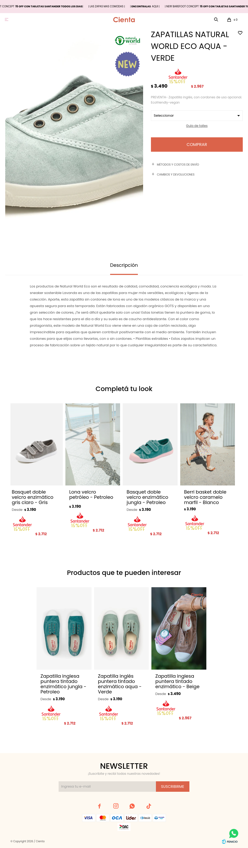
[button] (228, 473)
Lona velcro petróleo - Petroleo (91, 494)
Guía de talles (196, 125)
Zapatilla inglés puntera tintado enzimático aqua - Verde (120, 684)
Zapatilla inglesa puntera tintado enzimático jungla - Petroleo (63, 684)
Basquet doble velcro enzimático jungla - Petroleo (147, 497)
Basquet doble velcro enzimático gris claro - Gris (32, 497)
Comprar (197, 145)
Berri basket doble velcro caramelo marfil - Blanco (205, 497)
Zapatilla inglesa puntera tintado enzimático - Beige (177, 681)
